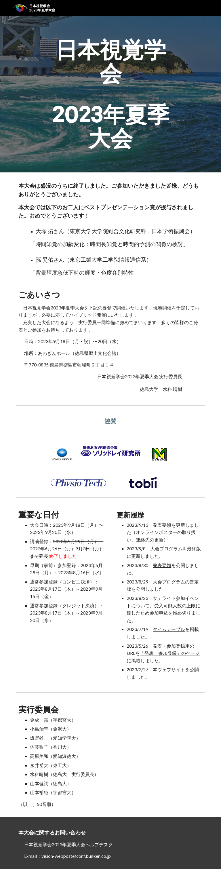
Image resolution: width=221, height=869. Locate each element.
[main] (110, 94)
